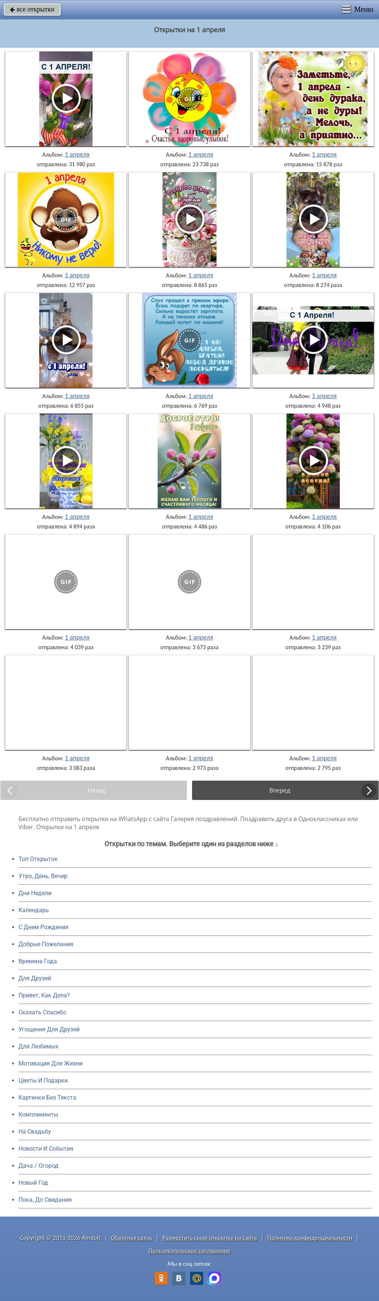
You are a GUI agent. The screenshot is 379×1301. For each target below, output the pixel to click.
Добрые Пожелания (46, 944)
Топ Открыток (38, 859)
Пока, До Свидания (45, 1199)
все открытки (32, 9)
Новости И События (46, 1148)
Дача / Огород (38, 1165)
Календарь (34, 910)
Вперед (279, 790)
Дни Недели (35, 893)
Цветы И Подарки (43, 1080)
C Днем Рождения (43, 927)
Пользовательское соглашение (189, 1251)
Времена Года (38, 961)
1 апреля (77, 154)
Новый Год (33, 1182)
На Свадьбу (35, 1131)
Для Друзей (35, 978)
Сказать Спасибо (42, 1012)
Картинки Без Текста (47, 1097)
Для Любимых (38, 1046)
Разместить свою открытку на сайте (209, 1238)
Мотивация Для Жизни (51, 1063)
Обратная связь (131, 1238)
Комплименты (38, 1114)
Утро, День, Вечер (43, 876)
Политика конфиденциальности (310, 1238)
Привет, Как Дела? (44, 995)
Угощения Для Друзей (49, 1029)
